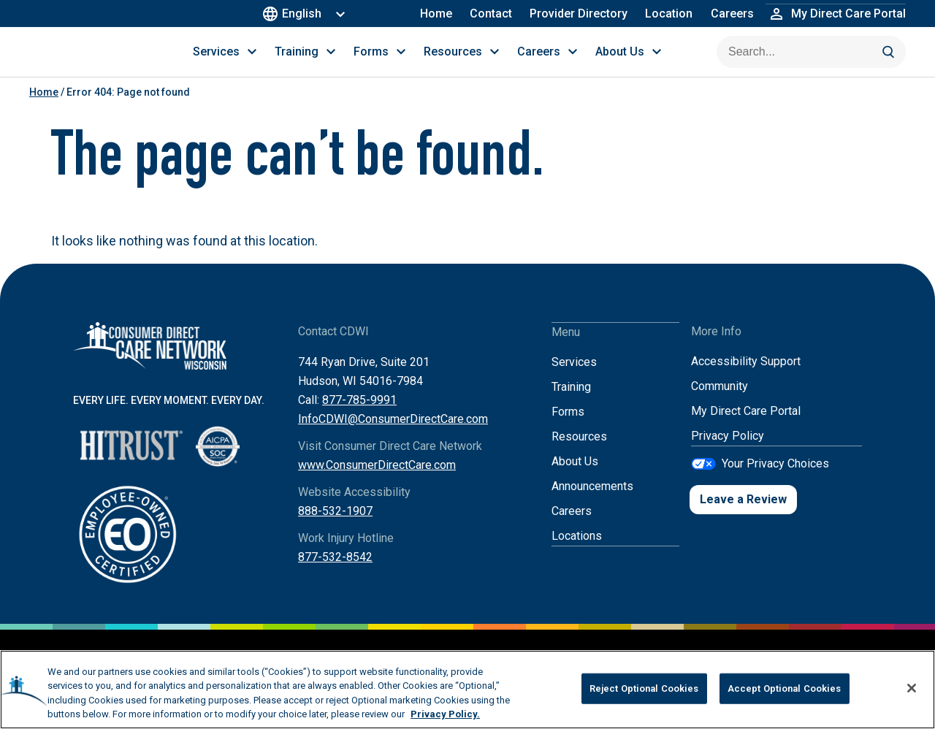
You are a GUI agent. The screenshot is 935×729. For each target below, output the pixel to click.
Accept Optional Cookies (785, 688)
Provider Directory (579, 13)
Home (437, 13)
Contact (491, 13)
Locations (577, 552)
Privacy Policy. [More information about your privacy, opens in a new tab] (445, 714)
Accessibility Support (746, 378)
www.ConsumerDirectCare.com (377, 482)
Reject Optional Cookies (644, 688)
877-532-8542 (335, 574)
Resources (579, 452)
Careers (732, 13)
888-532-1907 (335, 528)
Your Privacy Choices (775, 479)
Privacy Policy (727, 452)
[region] (467, 689)
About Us (575, 477)
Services (574, 378)
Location (669, 13)
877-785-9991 (359, 417)
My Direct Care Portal (746, 428)
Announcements (592, 502)
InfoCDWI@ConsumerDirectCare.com (393, 436)
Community (719, 403)
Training (571, 403)
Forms (568, 428)
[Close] (912, 688)
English (295, 13)
